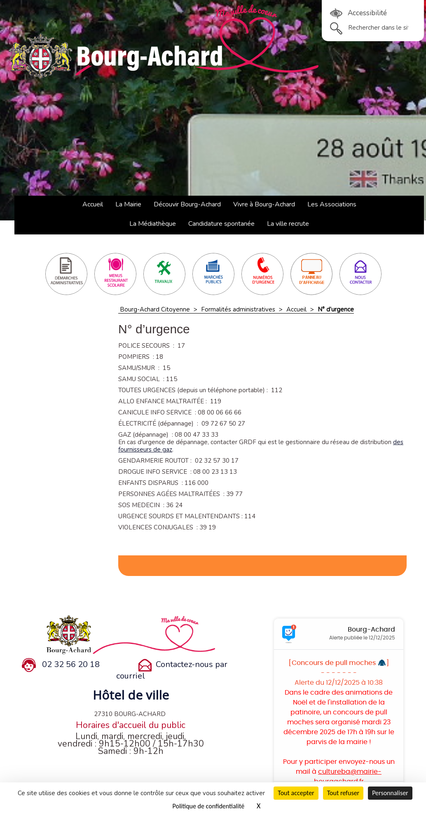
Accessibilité (358, 13)
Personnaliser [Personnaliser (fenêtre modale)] (390, 793)
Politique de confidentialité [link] (209, 806)
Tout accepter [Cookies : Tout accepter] (296, 793)
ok (336, 28)
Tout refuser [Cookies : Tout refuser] (343, 793)
